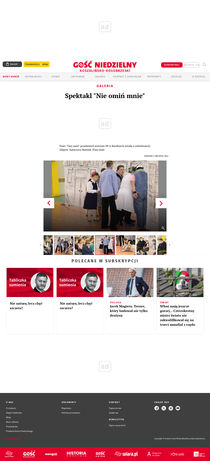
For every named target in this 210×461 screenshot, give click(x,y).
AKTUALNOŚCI (33, 76)
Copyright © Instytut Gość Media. (168, 439)
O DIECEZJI (198, 76)
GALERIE (100, 76)
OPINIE (56, 76)
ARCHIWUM (78, 76)
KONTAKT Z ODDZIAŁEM (127, 76)
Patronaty (154, 76)
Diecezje (176, 76)
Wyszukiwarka (204, 64)
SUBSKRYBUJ (171, 65)
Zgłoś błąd (13, 439)
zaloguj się (192, 65)
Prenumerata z (36, 64)
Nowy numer (11, 76)
